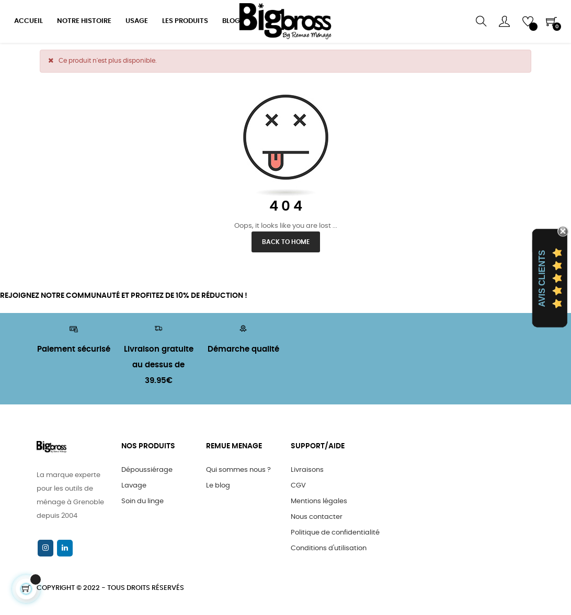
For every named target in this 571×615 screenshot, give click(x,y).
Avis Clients (542, 278)
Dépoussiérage (147, 470)
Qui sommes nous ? (238, 470)
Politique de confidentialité (335, 532)
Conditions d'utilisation (329, 548)
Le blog (218, 485)
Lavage (133, 485)
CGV (298, 485)
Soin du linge (142, 501)
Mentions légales (319, 501)
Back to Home (286, 242)
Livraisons (307, 470)
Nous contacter (316, 517)
